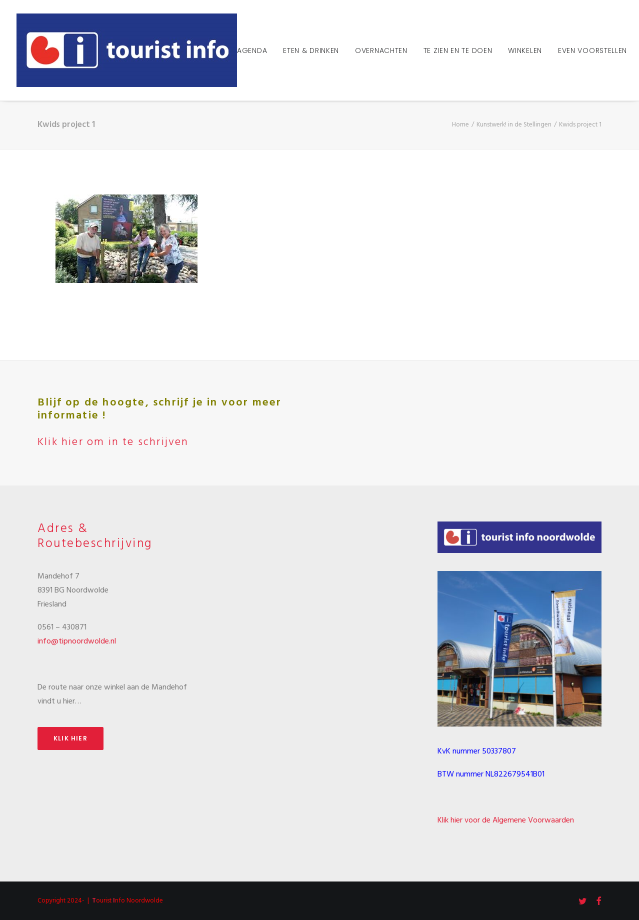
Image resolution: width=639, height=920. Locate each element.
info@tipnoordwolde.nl (77, 641)
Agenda (252, 51)
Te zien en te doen (458, 51)
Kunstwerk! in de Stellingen (514, 125)
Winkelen (525, 51)
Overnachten (381, 51)
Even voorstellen (592, 51)
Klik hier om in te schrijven (113, 442)
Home (460, 125)
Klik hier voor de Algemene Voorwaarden (506, 820)
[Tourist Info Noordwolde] (126, 50)
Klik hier (71, 738)
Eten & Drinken (311, 51)
